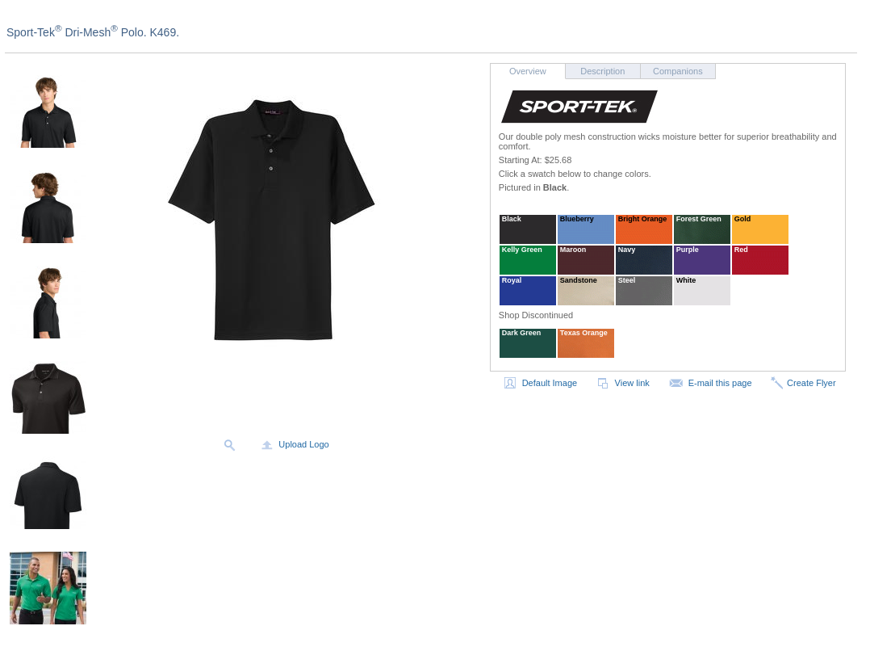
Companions (678, 71)
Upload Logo (293, 444)
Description (602, 71)
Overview (527, 71)
